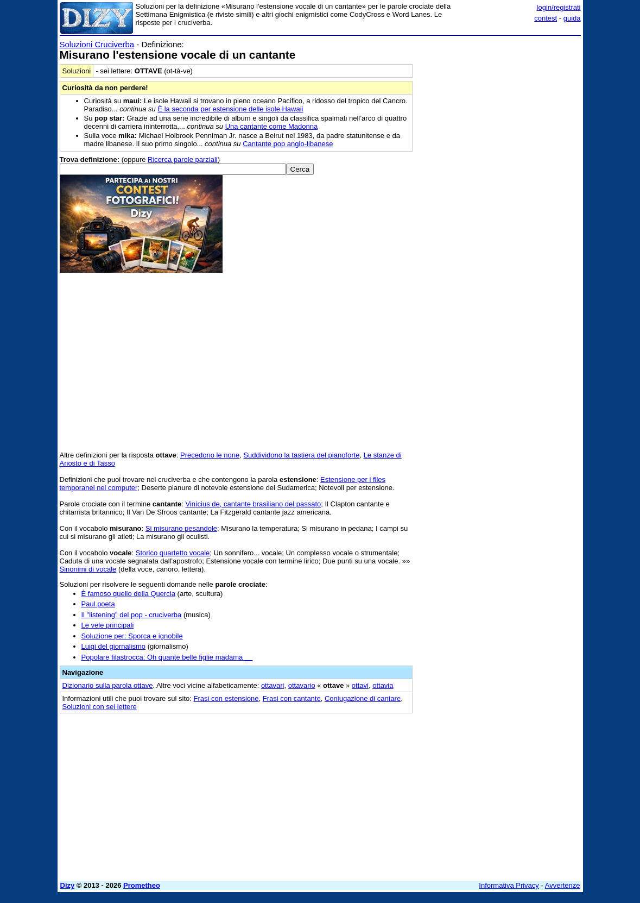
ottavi (360, 685)
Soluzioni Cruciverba (97, 44)
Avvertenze (562, 885)
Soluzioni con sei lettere (99, 707)
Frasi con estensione (226, 698)
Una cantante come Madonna (271, 126)
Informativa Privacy (509, 885)
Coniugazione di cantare (363, 698)
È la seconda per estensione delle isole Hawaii (230, 109)
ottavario (301, 685)
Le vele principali (107, 625)
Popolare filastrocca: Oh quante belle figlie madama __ (167, 657)
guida (572, 18)
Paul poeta (98, 604)
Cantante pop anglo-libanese (288, 144)
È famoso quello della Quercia (128, 594)
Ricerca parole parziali (183, 159)
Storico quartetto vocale (173, 553)
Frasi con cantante (292, 698)
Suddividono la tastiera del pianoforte (301, 455)
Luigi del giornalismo (113, 646)
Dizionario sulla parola (107, 685)
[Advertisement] (499, 107)
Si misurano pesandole (181, 528)
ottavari (272, 685)
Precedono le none (209, 455)
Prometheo (141, 885)
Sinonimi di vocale (88, 569)
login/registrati (559, 7)
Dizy (67, 885)
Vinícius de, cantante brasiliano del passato (253, 504)
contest (545, 18)
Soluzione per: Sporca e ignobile (132, 636)
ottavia (382, 685)
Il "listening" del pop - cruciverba (131, 615)
